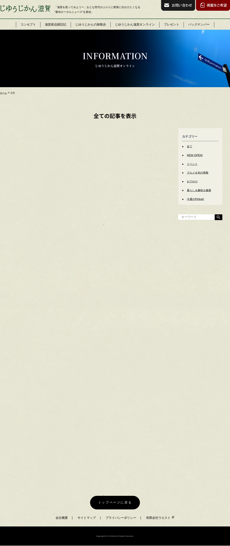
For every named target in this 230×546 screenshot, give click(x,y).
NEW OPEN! (195, 155)
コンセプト (28, 24)
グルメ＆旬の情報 (197, 172)
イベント (192, 164)
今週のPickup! (195, 199)
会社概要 (62, 517)
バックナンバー (199, 24)
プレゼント (171, 24)
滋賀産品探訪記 (55, 24)
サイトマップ (86, 517)
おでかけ (192, 181)
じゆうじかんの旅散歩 (90, 24)
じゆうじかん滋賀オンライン (135, 24)
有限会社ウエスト (160, 517)
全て (189, 146)
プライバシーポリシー (121, 517)
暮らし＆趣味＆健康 (199, 190)
